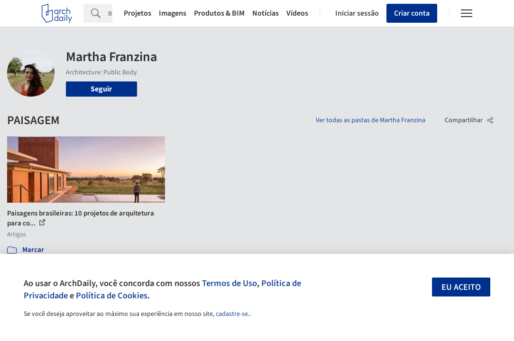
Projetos (137, 13)
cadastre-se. (232, 314)
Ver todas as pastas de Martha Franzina (370, 120)
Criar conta (412, 13)
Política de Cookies (111, 295)
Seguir (101, 89)
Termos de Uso (229, 283)
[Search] (110, 13)
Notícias (265, 13)
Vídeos (297, 13)
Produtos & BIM (219, 13)
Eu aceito (461, 287)
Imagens (172, 13)
